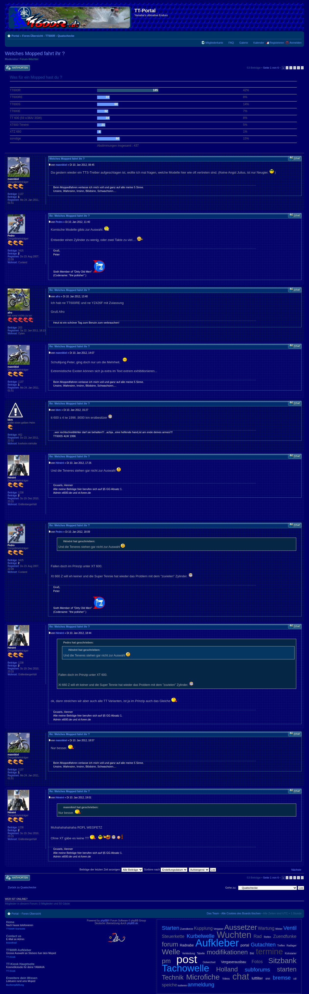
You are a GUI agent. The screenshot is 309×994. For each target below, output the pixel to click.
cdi (294, 978)
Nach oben (300, 208)
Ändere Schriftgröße (298, 35)
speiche (169, 984)
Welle (171, 952)
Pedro (59, 222)
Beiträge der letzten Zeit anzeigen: (111, 869)
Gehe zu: (230, 887)
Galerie (243, 42)
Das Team (213, 913)
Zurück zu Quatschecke (22, 887)
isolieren (182, 985)
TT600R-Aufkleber (41, 953)
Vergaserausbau (233, 962)
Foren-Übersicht (32, 35)
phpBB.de (132, 923)
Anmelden (295, 42)
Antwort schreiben (17, 68)
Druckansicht (290, 35)
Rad (258, 936)
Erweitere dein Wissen (41, 981)
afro (58, 296)
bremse (282, 978)
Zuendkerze (186, 929)
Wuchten (234, 935)
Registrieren (277, 42)
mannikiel (61, 165)
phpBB (104, 920)
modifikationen (227, 952)
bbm (58, 410)
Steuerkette (173, 936)
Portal (15, 35)
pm (166, 961)
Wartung (266, 928)
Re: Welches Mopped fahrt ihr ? (69, 215)
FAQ (231, 42)
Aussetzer (240, 927)
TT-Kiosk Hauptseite (41, 967)
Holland (227, 969)
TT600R (50, 35)
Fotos (257, 961)
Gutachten (263, 945)
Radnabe (187, 945)
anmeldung (201, 984)
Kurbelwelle (201, 936)
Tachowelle (185, 968)
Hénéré (60, 463)
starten (287, 969)
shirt (267, 978)
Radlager (291, 945)
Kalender (258, 42)
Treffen (281, 945)
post (186, 959)
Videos (226, 978)
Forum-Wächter (29, 59)
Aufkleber (217, 943)
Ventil (289, 928)
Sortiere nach (165, 869)
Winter (279, 929)
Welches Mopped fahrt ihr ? (35, 53)
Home (41, 925)
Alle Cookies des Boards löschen (241, 913)
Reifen (267, 937)
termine (269, 951)
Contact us (41, 939)
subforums (257, 970)
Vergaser (218, 929)
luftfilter (257, 978)
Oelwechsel (209, 962)
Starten (170, 928)
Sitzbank (282, 960)
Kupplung (203, 928)
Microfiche (203, 977)
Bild (252, 953)
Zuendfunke (284, 936)
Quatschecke (66, 35)
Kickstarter (290, 953)
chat (240, 976)
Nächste (296, 869)
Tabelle (201, 953)
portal (245, 945)
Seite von (271, 67)
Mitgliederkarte (214, 42)
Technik (172, 977)
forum (170, 944)
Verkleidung (188, 953)
